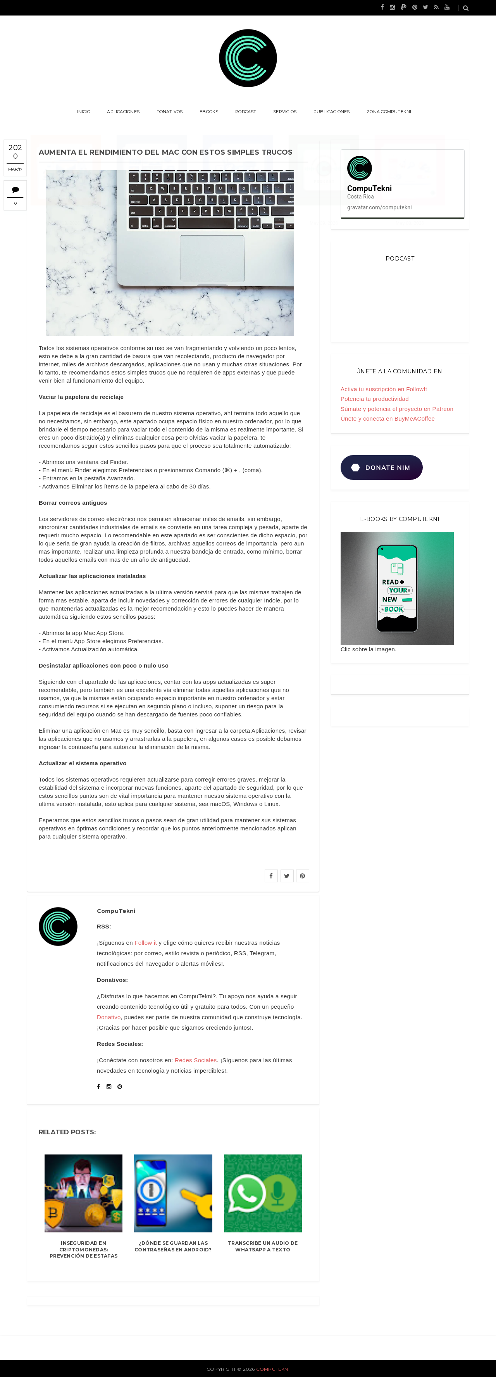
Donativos (171, 111)
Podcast (245, 111)
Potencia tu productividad (375, 398)
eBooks (209, 111)
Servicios (282, 111)
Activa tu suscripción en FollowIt (384, 389)
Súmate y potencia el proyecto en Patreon (397, 409)
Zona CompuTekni (384, 111)
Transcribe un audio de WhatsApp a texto (263, 1246)
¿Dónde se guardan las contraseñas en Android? (173, 1246)
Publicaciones (328, 111)
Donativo (109, 1017)
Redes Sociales (196, 1060)
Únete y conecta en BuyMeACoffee (388, 418)
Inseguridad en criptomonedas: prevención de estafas (83, 1249)
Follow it (145, 942)
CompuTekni (272, 1369)
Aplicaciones (126, 111)
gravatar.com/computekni (379, 207)
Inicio (88, 111)
